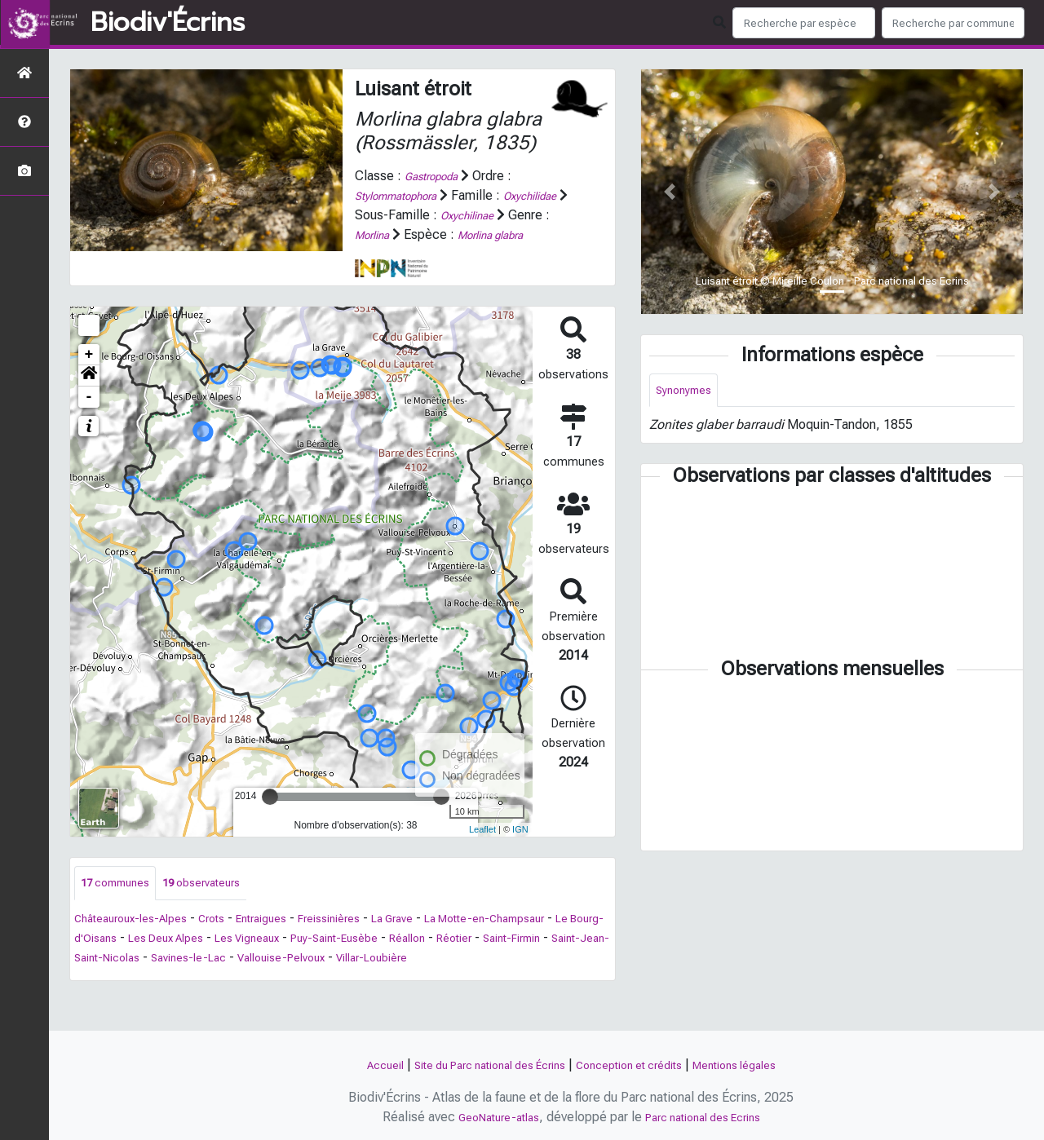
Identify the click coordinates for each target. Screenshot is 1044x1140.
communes (121, 903)
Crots (231, 940)
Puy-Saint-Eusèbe (504, 959)
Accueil (354, 1064)
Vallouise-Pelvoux (518, 979)
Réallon (588, 959)
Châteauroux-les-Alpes (139, 940)
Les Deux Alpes (310, 959)
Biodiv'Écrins (168, 23)
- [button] (89, 416)
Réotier (103, 979)
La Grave (439, 940)
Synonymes (688, 392)
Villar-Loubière (116, 998)
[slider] (270, 815)
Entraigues (288, 940)
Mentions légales (760, 1064)
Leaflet (482, 849)
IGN (520, 849)
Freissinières (366, 940)
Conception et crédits (639, 1064)
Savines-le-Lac (412, 979)
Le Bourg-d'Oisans (201, 959)
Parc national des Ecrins (709, 1117)
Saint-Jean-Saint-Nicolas (286, 979)
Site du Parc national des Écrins (476, 1064)
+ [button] (89, 373)
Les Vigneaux (404, 959)
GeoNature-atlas (488, 1117)
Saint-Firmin (169, 979)
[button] (89, 394)
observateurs (220, 903)
